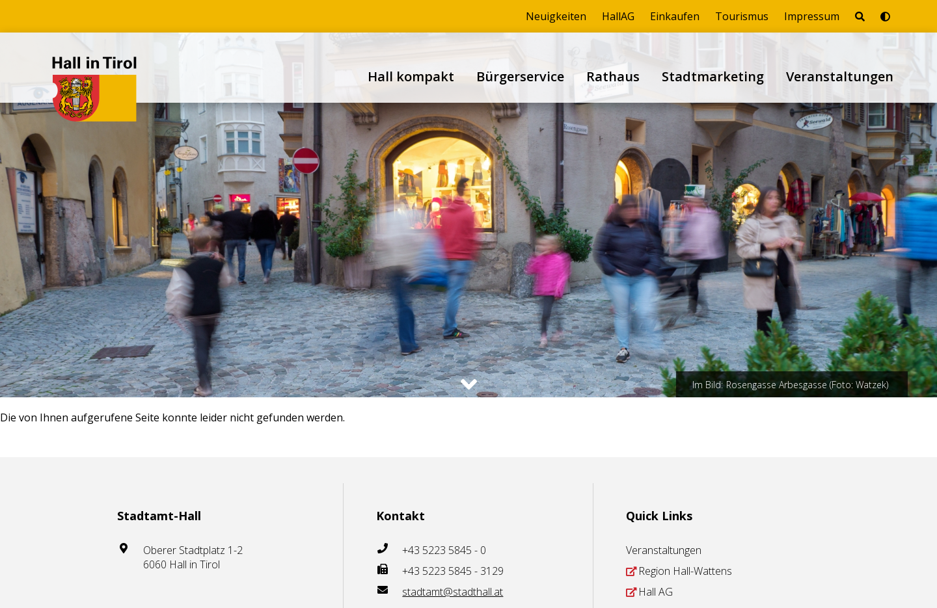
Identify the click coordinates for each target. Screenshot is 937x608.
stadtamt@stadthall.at (452, 592)
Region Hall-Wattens (685, 571)
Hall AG (655, 592)
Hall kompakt (411, 76)
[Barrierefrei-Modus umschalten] (885, 16)
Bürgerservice (520, 76)
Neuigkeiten (556, 16)
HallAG (618, 16)
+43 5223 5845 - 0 (444, 550)
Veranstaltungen (839, 76)
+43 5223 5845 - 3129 (453, 571)
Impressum (811, 16)
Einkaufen (674, 16)
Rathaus (613, 76)
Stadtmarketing (713, 76)
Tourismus (741, 16)
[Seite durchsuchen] (860, 16)
